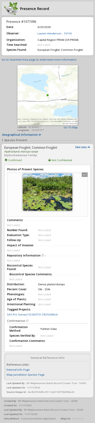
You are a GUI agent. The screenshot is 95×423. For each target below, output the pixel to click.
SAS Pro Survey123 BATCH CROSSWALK (32, 314)
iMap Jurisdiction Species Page (26, 374)
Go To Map (71, 127)
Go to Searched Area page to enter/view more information (39, 59)
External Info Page (18, 369)
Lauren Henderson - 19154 (55, 33)
